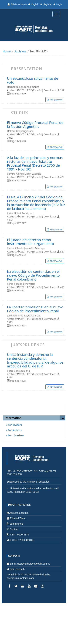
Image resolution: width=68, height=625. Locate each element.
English (33, 4)
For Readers (14, 424)
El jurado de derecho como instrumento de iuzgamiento (30, 242)
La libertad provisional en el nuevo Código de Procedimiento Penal (35, 309)
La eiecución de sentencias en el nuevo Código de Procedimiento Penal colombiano (33, 275)
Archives (20, 51)
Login (57, 4)
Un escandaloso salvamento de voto (32, 80)
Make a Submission (34, 405)
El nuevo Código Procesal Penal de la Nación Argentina (35, 124)
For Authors (14, 430)
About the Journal (19, 512)
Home (7, 51)
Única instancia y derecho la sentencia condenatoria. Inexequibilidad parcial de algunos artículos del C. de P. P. (35, 360)
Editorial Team (17, 518)
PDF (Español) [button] (56, 99)
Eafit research (17, 569)
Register (46, 4)
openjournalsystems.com (20, 578)
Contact (14, 529)
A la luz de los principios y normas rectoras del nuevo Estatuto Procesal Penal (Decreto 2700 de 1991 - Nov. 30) (35, 163)
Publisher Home (17, 4)
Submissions (16, 523)
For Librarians (15, 435)
